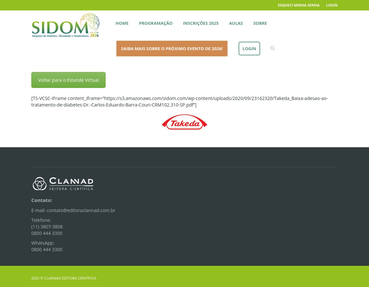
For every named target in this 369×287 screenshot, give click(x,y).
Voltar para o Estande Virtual (68, 80)
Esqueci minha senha (299, 5)
